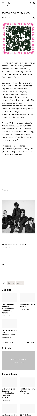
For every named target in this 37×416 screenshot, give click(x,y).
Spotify (5, 190)
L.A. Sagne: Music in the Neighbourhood (9, 332)
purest (8, 278)
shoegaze (14, 278)
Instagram (6, 247)
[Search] (34, 3)
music (3, 278)
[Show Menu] (2, 3)
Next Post (30, 342)
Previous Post (8, 342)
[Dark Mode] (31, 3)
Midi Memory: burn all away (27, 306)
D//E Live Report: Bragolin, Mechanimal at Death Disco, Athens (8, 309)
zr (18, 278)
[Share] (34, 17)
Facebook (12, 244)
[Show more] (22, 283)
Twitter (21, 244)
